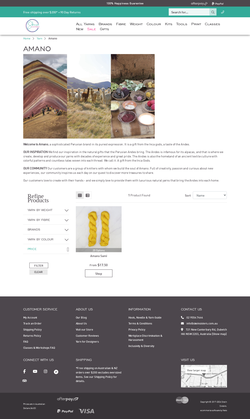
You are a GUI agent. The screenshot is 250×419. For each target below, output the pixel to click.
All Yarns (85, 23)
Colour (154, 23)
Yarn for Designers (87, 341)
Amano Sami (98, 256)
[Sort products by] (210, 195)
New (79, 28)
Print (196, 23)
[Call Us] (222, 11)
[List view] (87, 195)
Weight (136, 23)
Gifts (104, 28)
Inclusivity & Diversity (141, 346)
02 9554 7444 (192, 317)
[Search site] (212, 12)
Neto (225, 410)
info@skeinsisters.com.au (199, 323)
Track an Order (32, 323)
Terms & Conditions (140, 323)
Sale (91, 28)
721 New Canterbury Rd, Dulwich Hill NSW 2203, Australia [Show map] (204, 331)
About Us (81, 323)
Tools (181, 23)
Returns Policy (32, 335)
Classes (212, 23)
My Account (30, 317)
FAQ (25, 341)
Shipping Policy (32, 329)
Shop (98, 273)
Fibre (121, 23)
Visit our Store (84, 329)
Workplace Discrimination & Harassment (145, 337)
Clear (38, 272)
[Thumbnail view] (80, 195)
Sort (188, 195)
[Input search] (189, 12)
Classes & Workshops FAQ (39, 347)
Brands (105, 23)
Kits (168, 23)
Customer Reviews (87, 335)
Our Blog (81, 317)
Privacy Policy (136, 329)
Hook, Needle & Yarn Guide (144, 317)
